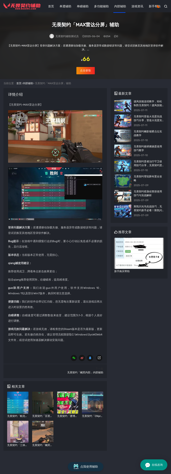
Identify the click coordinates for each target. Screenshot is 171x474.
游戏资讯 (137, 6)
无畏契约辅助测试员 (67, 37)
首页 (51, 6)
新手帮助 (155, 6)
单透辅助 (65, 6)
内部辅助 (120, 6)
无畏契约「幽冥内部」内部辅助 (85, 380)
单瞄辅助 (83, 6)
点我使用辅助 (85, 466)
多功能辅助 (101, 6)
